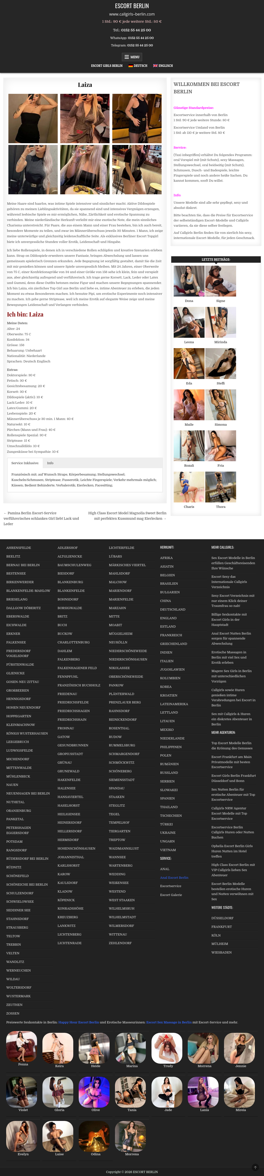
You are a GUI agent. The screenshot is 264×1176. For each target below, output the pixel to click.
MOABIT (115, 625)
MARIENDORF (120, 591)
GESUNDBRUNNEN (72, 745)
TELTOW (13, 936)
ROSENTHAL (119, 728)
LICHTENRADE (69, 943)
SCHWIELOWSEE (20, 901)
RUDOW (115, 737)
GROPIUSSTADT (70, 754)
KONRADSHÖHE (70, 908)
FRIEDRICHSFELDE (73, 702)
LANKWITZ (66, 926)
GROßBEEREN (17, 690)
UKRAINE (167, 833)
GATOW (63, 737)
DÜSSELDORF (222, 918)
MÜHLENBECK (18, 776)
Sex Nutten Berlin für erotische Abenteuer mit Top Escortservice (233, 795)
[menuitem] (138, 65)
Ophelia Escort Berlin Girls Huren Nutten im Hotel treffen (232, 851)
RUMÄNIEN (169, 764)
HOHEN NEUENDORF (23, 707)
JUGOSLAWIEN (172, 669)
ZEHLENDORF (120, 943)
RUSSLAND (169, 773)
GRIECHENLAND (173, 644)
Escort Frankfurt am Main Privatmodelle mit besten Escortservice (231, 762)
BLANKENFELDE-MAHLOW (28, 591)
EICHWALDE (16, 625)
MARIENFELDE (121, 599)
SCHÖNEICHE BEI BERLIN (27, 884)
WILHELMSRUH (121, 908)
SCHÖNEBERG (120, 771)
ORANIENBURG (18, 811)
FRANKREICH (171, 635)
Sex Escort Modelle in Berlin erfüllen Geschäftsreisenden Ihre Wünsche (233, 563)
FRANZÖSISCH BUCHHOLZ (78, 685)
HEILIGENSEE (68, 814)
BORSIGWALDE (69, 608)
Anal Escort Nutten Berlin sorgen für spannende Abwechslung (231, 639)
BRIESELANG (16, 599)
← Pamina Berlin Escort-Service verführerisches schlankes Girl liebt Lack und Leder (41, 518)
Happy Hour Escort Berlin (78, 1022)
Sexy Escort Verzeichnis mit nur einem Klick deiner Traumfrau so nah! (233, 601)
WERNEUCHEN (18, 970)
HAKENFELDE (68, 780)
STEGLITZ (117, 805)
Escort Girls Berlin (107, 66)
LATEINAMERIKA (174, 704)
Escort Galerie (171, 895)
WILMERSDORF (121, 926)
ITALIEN (166, 661)
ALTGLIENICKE (69, 556)
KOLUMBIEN (170, 678)
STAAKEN (116, 797)
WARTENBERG (120, 865)
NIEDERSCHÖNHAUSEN (128, 659)
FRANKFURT (221, 927)
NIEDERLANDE (172, 738)
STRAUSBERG (17, 927)
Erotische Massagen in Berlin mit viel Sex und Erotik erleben (228, 657)
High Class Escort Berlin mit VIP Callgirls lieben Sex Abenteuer (233, 870)
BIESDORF (65, 573)
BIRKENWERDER (20, 582)
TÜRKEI (166, 824)
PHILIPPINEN (171, 747)
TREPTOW (117, 840)
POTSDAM (14, 841)
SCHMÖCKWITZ (121, 762)
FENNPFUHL (67, 676)
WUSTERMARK (18, 996)
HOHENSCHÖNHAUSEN (76, 848)
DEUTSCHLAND (172, 609)
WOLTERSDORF (18, 987)
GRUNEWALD (68, 771)
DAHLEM (64, 651)
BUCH (62, 625)
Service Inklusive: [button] (25, 463)
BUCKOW (64, 634)
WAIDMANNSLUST (124, 848)
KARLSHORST (68, 865)
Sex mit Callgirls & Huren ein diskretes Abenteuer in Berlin (231, 719)
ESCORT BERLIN (132, 5)
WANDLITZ (15, 962)
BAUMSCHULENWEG (74, 565)
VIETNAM (168, 850)
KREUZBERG (67, 917)
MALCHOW (118, 582)
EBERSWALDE (17, 616)
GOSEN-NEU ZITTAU (22, 682)
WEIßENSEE (119, 883)
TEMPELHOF (119, 822)
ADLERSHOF (67, 548)
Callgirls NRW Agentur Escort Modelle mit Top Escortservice (229, 813)
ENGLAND (168, 618)
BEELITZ (13, 556)
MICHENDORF (17, 759)
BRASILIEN (169, 583)
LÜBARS (115, 556)
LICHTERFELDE (121, 548)
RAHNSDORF (119, 711)
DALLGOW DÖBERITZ (23, 608)
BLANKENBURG (70, 582)
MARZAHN (117, 608)
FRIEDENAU (67, 694)
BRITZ (62, 616)
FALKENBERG (68, 659)
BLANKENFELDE (71, 591)
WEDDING (117, 874)
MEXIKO (167, 730)
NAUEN (12, 785)
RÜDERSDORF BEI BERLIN (27, 858)
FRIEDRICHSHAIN (71, 719)
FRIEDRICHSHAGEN (73, 711)
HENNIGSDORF (18, 699)
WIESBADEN (221, 952)
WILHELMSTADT (122, 917)
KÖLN (216, 935)
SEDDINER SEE (18, 910)
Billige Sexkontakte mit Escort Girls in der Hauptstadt (229, 620)
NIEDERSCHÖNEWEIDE (128, 651)
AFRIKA (166, 558)
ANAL (164, 869)
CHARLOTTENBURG (73, 642)
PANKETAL (15, 819)
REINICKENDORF (123, 719)
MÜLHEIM (219, 944)
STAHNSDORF (17, 919)
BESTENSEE (16, 573)
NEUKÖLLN (118, 642)
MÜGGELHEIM (120, 634)
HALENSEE (66, 788)
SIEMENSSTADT (122, 780)
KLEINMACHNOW (20, 725)
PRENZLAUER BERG (125, 702)
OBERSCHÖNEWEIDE (126, 676)
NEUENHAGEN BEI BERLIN (28, 793)
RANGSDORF (16, 850)
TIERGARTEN (119, 831)
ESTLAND (168, 626)
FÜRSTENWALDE (20, 664)
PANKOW (116, 685)
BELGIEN (167, 575)
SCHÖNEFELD (17, 876)
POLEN (165, 755)
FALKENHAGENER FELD (77, 668)
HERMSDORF (68, 840)
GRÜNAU (64, 762)
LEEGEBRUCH (17, 742)
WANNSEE (117, 857)
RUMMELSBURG (122, 745)
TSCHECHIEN (171, 815)
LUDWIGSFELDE (19, 750)
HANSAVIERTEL (70, 797)
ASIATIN (167, 566)
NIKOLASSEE (119, 668)
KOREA (165, 687)
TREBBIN (13, 944)
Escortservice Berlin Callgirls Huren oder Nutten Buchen (232, 832)
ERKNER (13, 634)
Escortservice (170, 886)
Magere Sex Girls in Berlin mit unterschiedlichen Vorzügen (231, 676)
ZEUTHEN (14, 1005)
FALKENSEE (16, 642)
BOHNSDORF (67, 599)
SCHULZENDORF (19, 893)
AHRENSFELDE (18, 548)
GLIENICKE (15, 673)
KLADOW (64, 891)
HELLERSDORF (69, 831)
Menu (135, 57)
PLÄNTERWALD (121, 694)
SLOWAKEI (169, 790)
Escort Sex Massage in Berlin (169, 1022)
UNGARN (167, 841)
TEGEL (114, 814)
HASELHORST (68, 805)
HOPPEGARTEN (18, 716)
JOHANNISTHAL (70, 857)
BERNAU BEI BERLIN (23, 565)
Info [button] (50, 463)
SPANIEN (167, 798)
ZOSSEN (12, 1013)
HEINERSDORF (69, 822)
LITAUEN (167, 721)
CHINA (165, 601)
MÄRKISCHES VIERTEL (127, 565)
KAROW (63, 874)
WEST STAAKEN (122, 900)
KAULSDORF (67, 883)
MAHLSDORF (119, 573)
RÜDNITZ (13, 867)
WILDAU (13, 979)
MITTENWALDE (19, 768)
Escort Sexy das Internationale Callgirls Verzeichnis (229, 582)
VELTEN (12, 953)
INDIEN (166, 652)
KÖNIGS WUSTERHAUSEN (27, 733)
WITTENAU (118, 934)
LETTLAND (169, 712)
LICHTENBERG (69, 934)
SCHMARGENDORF (124, 754)
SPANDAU (117, 788)
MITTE (114, 616)
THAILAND (169, 807)
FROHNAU (65, 728)
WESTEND (117, 891)
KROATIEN (168, 695)
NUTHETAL (15, 802)
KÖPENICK (66, 900)
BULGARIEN (170, 592)
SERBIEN (167, 781)
